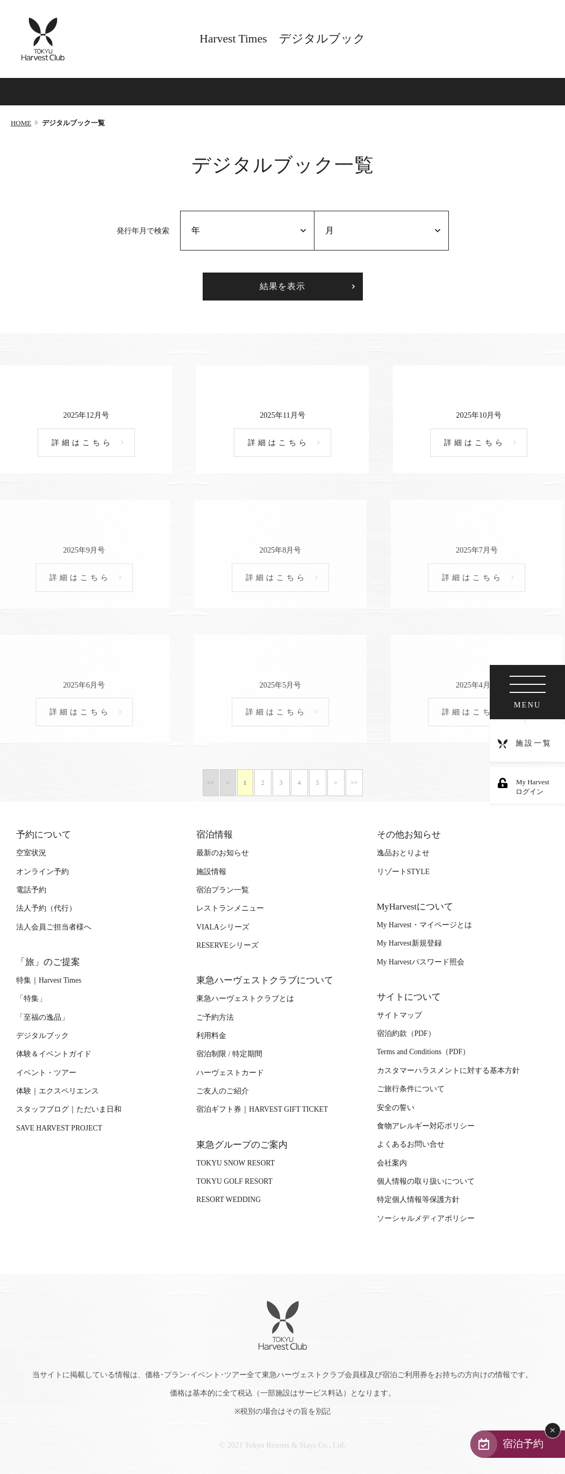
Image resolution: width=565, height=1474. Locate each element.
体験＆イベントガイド (53, 1054)
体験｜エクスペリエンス (57, 1091)
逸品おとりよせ (403, 853)
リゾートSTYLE (403, 872)
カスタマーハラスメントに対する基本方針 (448, 1071)
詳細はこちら (82, 443)
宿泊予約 (523, 1443)
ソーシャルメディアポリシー (426, 1218)
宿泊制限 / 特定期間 (229, 1054)
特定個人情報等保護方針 (418, 1200)
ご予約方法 (215, 1017)
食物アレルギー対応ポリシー (426, 1126)
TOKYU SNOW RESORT (235, 1163)
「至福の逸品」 (42, 1017)
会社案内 (392, 1163)
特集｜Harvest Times (48, 980)
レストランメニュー (230, 908)
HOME (21, 123)
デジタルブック (42, 1036)
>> (354, 782)
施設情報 (211, 872)
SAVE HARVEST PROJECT (59, 1128)
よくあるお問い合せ (411, 1144)
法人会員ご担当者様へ (53, 927)
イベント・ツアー (46, 1073)
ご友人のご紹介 (222, 1091)
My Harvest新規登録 (409, 943)
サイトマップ (399, 1015)
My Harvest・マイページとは (424, 925)
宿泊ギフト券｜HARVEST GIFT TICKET (262, 1109)
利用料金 (211, 1036)
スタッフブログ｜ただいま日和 (68, 1109)
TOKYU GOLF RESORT (234, 1181)
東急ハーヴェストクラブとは (245, 998)
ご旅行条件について (411, 1089)
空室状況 (31, 853)
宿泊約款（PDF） (406, 1033)
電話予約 (31, 890)
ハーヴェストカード (230, 1073)
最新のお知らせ (222, 853)
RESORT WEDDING (228, 1200)
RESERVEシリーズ (227, 945)
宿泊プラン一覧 (222, 890)
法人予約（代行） (46, 908)
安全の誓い (395, 1108)
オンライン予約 (42, 872)
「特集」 (31, 998)
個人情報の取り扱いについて (426, 1181)
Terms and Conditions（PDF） (423, 1052)
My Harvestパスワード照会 (420, 962)
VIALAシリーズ (222, 927)
